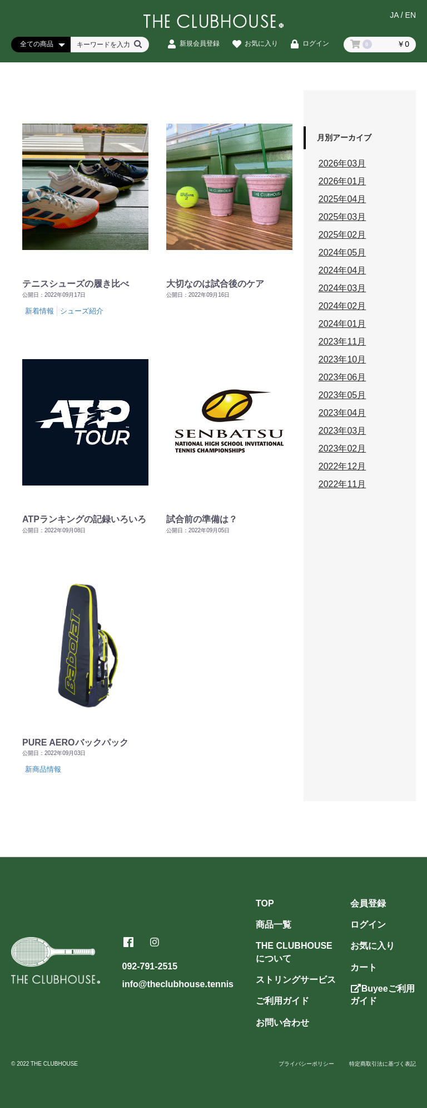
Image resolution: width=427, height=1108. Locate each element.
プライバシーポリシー (306, 1064)
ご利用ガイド (282, 1001)
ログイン (368, 924)
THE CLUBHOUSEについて (294, 952)
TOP (265, 903)
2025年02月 (342, 234)
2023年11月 (342, 341)
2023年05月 (342, 395)
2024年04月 (342, 270)
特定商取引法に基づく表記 (382, 1064)
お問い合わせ (282, 1022)
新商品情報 (43, 769)
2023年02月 (342, 448)
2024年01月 (342, 324)
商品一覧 (273, 924)
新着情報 (39, 311)
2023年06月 (342, 377)
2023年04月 (342, 413)
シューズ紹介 (81, 311)
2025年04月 (342, 199)
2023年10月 (342, 359)
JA (394, 15)
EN (410, 15)
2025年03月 (342, 217)
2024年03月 (342, 288)
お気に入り (372, 945)
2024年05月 (342, 252)
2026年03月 (342, 163)
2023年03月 (342, 430)
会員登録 (368, 903)
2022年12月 (342, 466)
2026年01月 (342, 181)
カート (363, 967)
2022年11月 (342, 484)
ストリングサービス (296, 979)
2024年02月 (342, 306)
